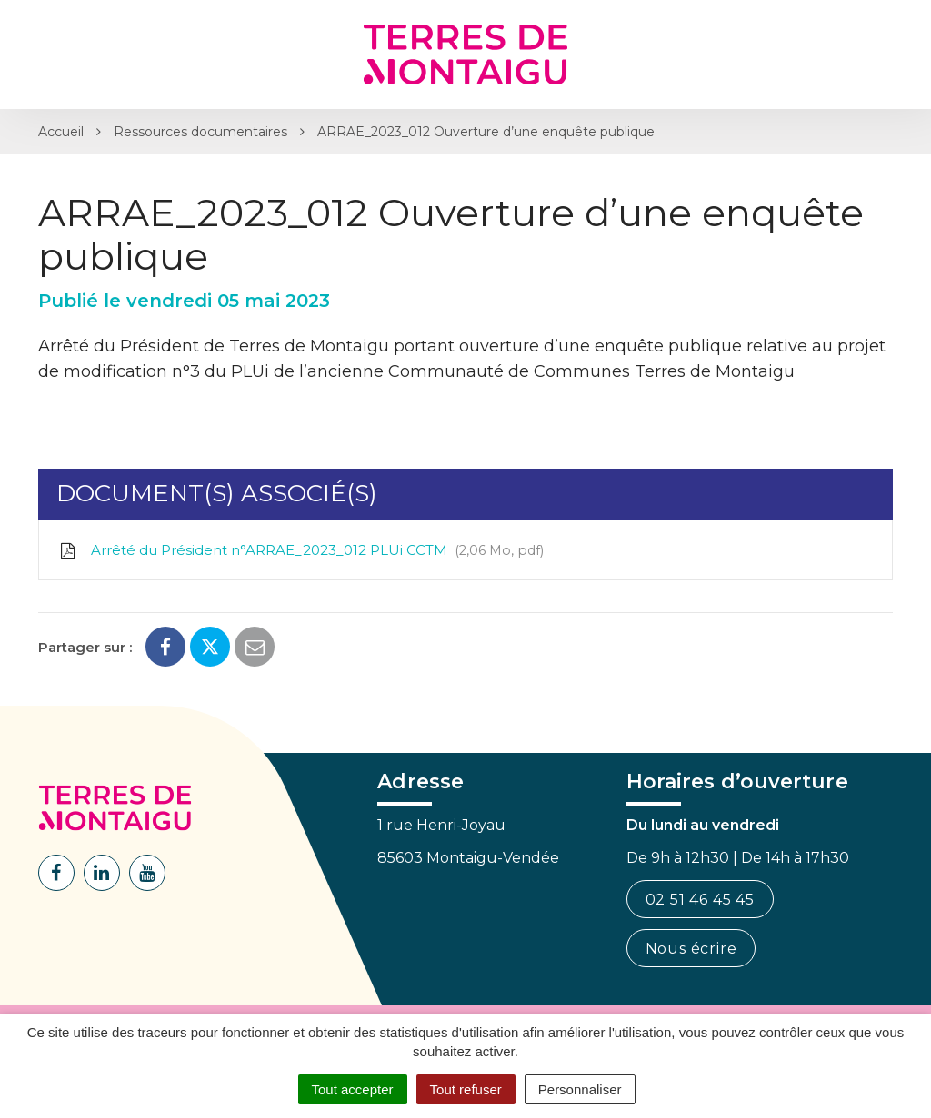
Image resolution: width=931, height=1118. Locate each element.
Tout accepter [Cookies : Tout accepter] (353, 1089)
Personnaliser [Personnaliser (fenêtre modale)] (580, 1089)
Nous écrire (691, 948)
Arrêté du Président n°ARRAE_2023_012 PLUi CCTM (300, 550)
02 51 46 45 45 (700, 899)
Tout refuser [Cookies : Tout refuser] (466, 1089)
